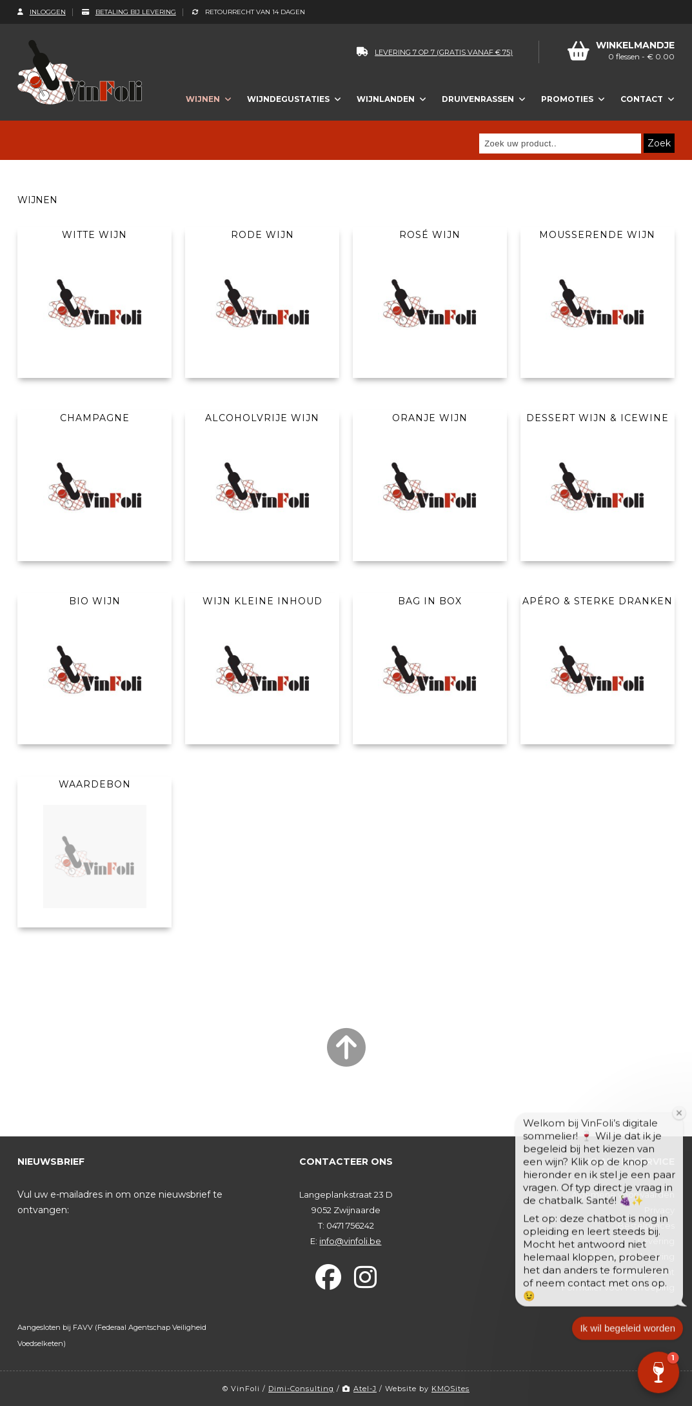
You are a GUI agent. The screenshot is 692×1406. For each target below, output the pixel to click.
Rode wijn (262, 235)
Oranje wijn (430, 418)
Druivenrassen (478, 99)
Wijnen (203, 99)
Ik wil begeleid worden (627, 1338)
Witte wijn (94, 235)
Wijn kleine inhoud (262, 601)
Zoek (659, 143)
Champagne (95, 418)
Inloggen (41, 12)
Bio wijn (95, 601)
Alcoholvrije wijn (262, 418)
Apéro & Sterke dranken (597, 601)
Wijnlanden (386, 99)
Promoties (567, 99)
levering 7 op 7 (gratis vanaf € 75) (435, 52)
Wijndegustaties (288, 99)
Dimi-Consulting (301, 1388)
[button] (658, 1372)
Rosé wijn (429, 235)
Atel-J (359, 1388)
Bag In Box (430, 601)
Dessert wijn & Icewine (597, 418)
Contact (641, 99)
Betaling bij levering (129, 12)
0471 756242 (350, 1225)
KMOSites (450, 1388)
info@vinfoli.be (350, 1241)
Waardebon (95, 784)
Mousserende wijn (597, 235)
